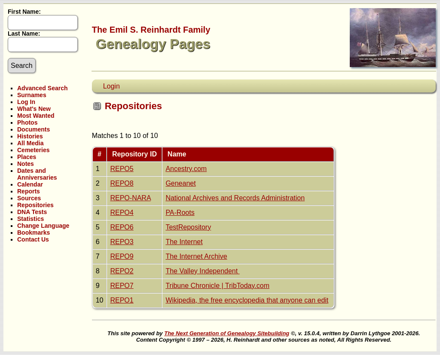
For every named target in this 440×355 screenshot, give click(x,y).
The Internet (183, 241)
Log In (26, 101)
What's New (34, 108)
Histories (30, 136)
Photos (27, 122)
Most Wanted (36, 115)
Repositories (35, 205)
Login (111, 86)
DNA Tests (32, 211)
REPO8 (121, 183)
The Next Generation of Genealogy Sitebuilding (226, 333)
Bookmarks (33, 232)
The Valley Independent (202, 271)
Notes (25, 163)
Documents (33, 129)
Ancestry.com (186, 168)
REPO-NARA (130, 198)
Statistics (30, 218)
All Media (30, 143)
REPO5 (121, 168)
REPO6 (121, 227)
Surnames (31, 95)
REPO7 (121, 285)
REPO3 (121, 241)
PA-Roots (179, 212)
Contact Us (33, 239)
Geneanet (180, 183)
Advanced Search (42, 88)
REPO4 (121, 212)
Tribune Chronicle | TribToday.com (217, 285)
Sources (29, 198)
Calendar (30, 184)
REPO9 (121, 256)
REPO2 (121, 271)
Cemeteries (33, 150)
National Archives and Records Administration (235, 198)
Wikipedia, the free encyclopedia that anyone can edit (246, 300)
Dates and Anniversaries (37, 174)
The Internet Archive (196, 256)
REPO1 (121, 300)
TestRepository (188, 227)
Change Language (43, 225)
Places (26, 156)
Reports (28, 191)
